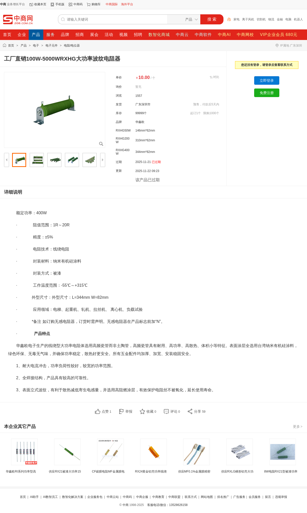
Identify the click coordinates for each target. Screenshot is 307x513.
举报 (128, 411)
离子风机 (248, 19)
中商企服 (142, 497)
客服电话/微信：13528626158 (167, 505)
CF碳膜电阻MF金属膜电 (108, 471)
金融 (280, 19)
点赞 (106, 411)
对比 (216, 77)
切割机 (261, 19)
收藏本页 (40, 4)
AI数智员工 (50, 497)
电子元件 (52, 45)
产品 (24, 45)
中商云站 (113, 497)
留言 (268, 497)
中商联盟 (174, 497)
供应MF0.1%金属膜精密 (194, 471)
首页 (11, 45)
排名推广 (223, 497)
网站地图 (207, 497)
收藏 (151, 411)
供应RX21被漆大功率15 (65, 471)
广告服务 (239, 497)
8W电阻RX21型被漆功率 (280, 471)
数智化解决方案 (72, 497)
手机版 (59, 4)
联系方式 (191, 497)
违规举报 (281, 497)
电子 (36, 45)
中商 (126, 505)
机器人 (298, 19)
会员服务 (255, 497)
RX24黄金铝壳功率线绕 (151, 471)
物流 (271, 19)
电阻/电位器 (72, 45)
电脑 (288, 19)
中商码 (78, 4)
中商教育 (158, 497)
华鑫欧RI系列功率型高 (21, 471)
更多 (298, 426)
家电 (237, 19)
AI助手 (34, 497)
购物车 (96, 4)
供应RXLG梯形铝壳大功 (237, 471)
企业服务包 (94, 497)
